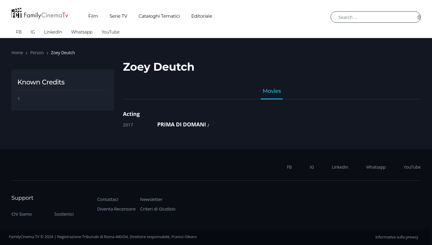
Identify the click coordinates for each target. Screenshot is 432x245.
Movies (271, 91)
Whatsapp (82, 32)
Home (17, 52)
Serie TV (118, 16)
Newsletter (151, 199)
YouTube (110, 32)
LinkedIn (53, 32)
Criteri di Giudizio (158, 209)
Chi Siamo (21, 214)
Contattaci (107, 199)
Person (37, 52)
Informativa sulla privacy (396, 237)
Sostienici (64, 214)
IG (33, 32)
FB (19, 32)
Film (93, 16)
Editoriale (201, 16)
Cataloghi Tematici (159, 16)
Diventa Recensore (116, 209)
